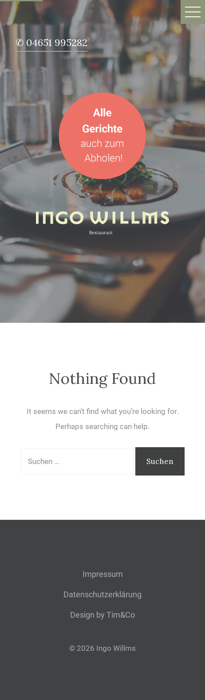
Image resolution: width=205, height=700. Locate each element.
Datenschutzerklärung (102, 594)
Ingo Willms (116, 648)
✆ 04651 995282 (51, 43)
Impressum (103, 574)
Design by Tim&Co (102, 614)
